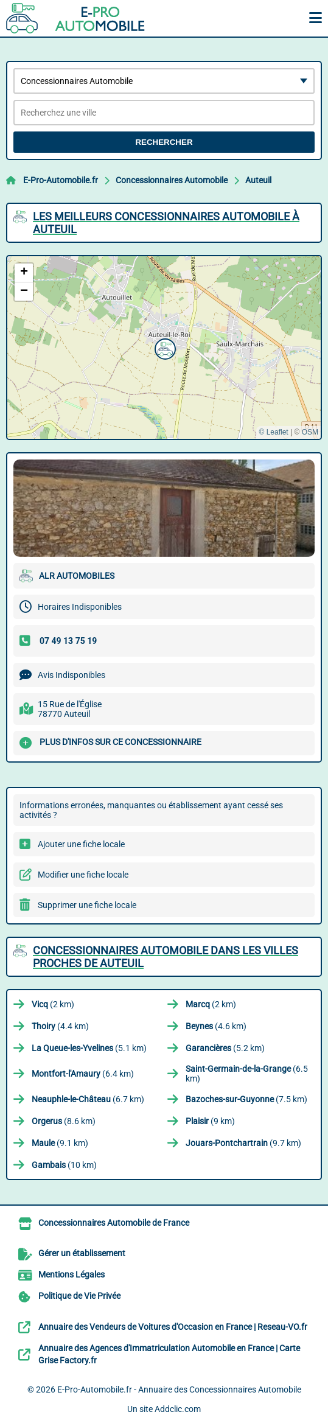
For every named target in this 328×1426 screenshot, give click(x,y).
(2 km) (53, 1004)
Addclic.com (178, 1409)
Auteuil (258, 180)
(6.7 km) (88, 1099)
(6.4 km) (83, 1073)
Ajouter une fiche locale (81, 844)
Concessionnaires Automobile (172, 180)
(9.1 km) (60, 1143)
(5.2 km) (225, 1048)
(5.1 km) (89, 1048)
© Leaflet (273, 432)
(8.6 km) (64, 1121)
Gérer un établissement (81, 1253)
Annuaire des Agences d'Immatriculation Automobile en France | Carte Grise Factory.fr (169, 1354)
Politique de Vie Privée (79, 1296)
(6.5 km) (247, 1073)
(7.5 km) (246, 1099)
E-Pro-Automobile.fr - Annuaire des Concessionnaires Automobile (179, 1389)
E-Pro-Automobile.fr (60, 180)
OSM (310, 432)
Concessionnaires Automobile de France (113, 1223)
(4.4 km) (60, 1026)
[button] (164, 347)
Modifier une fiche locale (83, 874)
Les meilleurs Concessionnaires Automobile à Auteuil (166, 223)
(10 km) (64, 1165)
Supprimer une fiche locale (87, 905)
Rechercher (163, 142)
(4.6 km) (216, 1026)
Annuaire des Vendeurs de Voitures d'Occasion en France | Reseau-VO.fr (172, 1327)
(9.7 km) (243, 1143)
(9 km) (210, 1121)
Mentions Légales (71, 1274)
